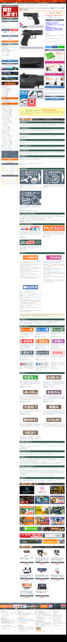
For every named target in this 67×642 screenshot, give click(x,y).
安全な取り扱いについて (25, 136)
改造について (23, 142)
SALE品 (4, 89)
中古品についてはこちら (25, 338)
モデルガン (5, 96)
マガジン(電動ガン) (6, 113)
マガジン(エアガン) (6, 116)
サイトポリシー (24, 166)
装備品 (4, 134)
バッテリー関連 (5, 122)
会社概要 (14, 159)
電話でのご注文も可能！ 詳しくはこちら (29, 212)
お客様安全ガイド (14, 153)
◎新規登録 (14, 32)
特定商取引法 (5, 157)
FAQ (14, 155)
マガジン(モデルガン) (6, 118)
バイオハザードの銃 (10, 76)
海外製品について (24, 459)
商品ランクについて (25, 328)
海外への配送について (25, 152)
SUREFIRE (4, 125)
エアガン (4, 100)
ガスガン (4, 95)
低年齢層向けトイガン (7, 111)
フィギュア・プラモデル (7, 138)
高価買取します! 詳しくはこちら (54, 19)
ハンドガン (6, 105)
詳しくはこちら (30, 116)
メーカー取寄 (5, 93)
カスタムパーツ (6, 129)
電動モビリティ (5, 140)
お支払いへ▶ (10, 43)
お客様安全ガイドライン (25, 139)
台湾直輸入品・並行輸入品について (28, 468)
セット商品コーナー (6, 142)
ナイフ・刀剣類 (5, 136)
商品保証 (5, 159)
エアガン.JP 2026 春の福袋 (7, 67)
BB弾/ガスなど (5, 120)
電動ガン (4, 98)
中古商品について (24, 321)
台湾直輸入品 (10, 86)
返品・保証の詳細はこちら (24, 625)
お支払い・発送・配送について (27, 226)
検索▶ (10, 63)
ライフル (5, 102)
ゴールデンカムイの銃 (10, 81)
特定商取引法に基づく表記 (41, 633)
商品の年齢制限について (25, 130)
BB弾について (23, 480)
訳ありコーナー (5, 149)
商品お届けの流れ (14, 157)
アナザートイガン (6, 109)
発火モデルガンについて (25, 453)
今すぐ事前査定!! (10, 20)
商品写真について (24, 158)
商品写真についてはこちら (26, 388)
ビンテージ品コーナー (7, 145)
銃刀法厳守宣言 (5, 155)
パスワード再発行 (10, 36)
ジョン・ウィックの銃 (10, 71)
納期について (23, 255)
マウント (4, 127)
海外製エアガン (6, 107)
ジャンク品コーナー (6, 151)
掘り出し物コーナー (6, 147)
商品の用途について (25, 124)
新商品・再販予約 (6, 91)
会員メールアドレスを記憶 (11, 34)
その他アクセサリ (6, 133)
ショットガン (6, 104)
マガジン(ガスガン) (6, 115)
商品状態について (24, 375)
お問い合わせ (10, 161)
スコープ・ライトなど (7, 124)
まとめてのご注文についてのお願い (28, 215)
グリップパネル (5, 131)
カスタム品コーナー (6, 144)
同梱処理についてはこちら (26, 223)
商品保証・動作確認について (26, 444)
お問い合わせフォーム (57, 627)
